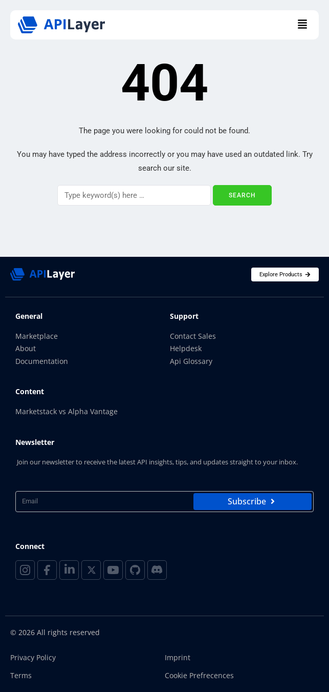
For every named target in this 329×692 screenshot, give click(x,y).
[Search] (134, 195)
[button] (302, 24)
